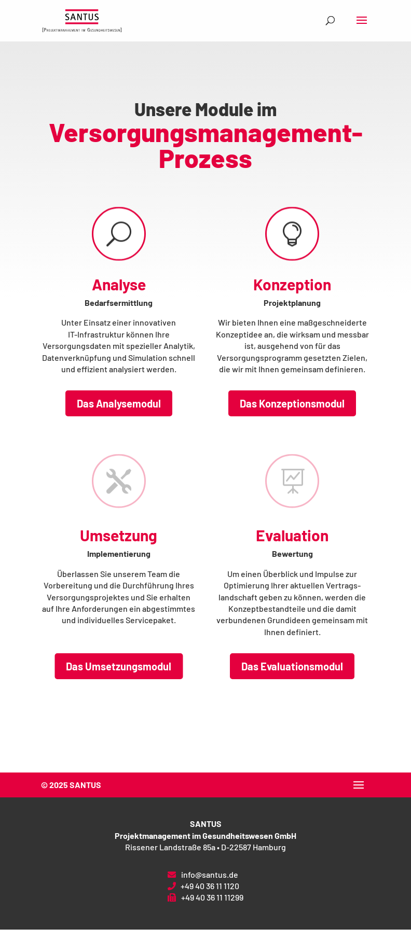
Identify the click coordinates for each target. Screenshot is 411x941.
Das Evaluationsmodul (292, 666)
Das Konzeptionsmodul (292, 403)
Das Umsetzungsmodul (118, 666)
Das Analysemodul (119, 403)
